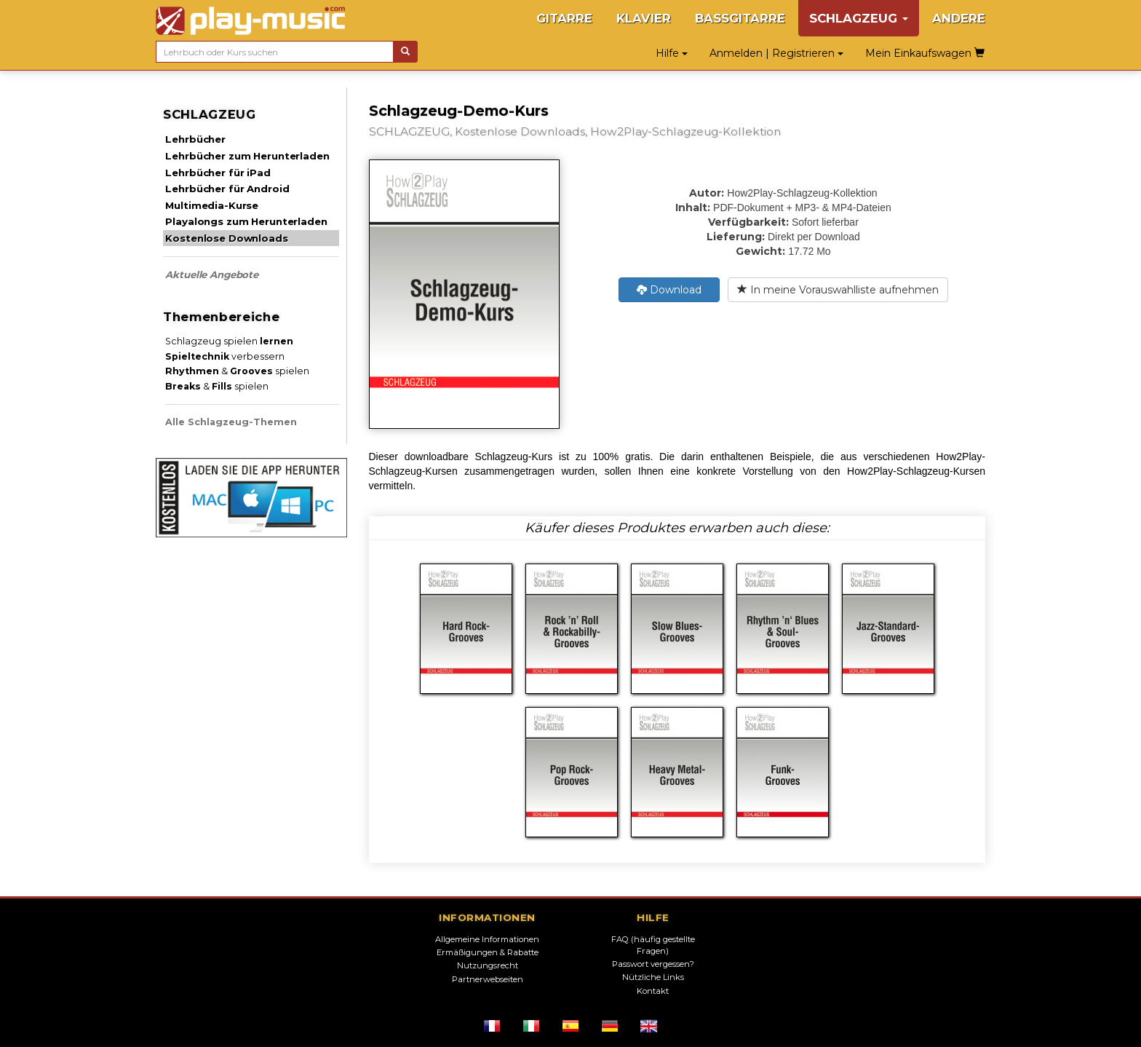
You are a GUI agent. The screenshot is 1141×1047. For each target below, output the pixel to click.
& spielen (237, 371)
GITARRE (564, 18)
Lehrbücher (195, 139)
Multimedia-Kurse (211, 205)
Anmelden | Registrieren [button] (776, 53)
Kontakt (653, 991)
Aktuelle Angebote (211, 274)
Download (669, 289)
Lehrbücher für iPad (217, 172)
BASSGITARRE (740, 18)
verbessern (225, 356)
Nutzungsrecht (487, 965)
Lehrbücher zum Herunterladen (247, 156)
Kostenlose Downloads (226, 238)
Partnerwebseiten (487, 979)
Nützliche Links (653, 977)
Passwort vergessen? (653, 964)
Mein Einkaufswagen (925, 53)
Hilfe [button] (672, 53)
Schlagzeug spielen (229, 341)
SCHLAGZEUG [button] (858, 18)
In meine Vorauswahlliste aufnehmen (838, 289)
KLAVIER (643, 18)
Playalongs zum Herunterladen (246, 221)
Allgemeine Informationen (487, 939)
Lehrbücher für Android (227, 188)
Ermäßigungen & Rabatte (487, 952)
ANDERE (958, 18)
